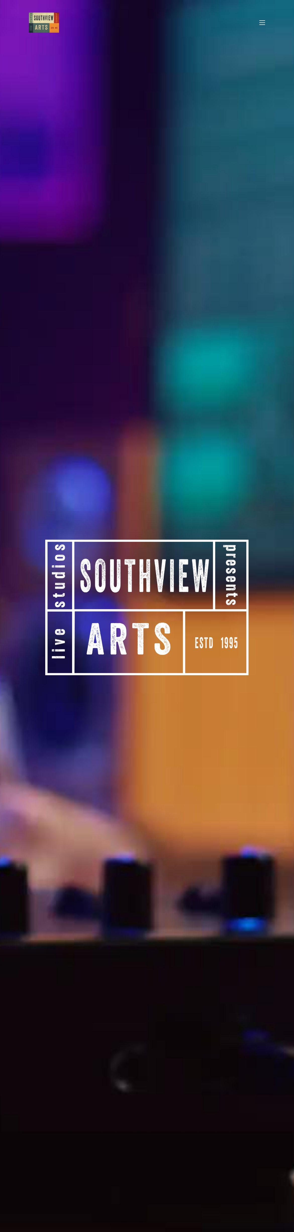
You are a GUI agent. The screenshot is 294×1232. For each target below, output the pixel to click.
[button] (262, 22)
